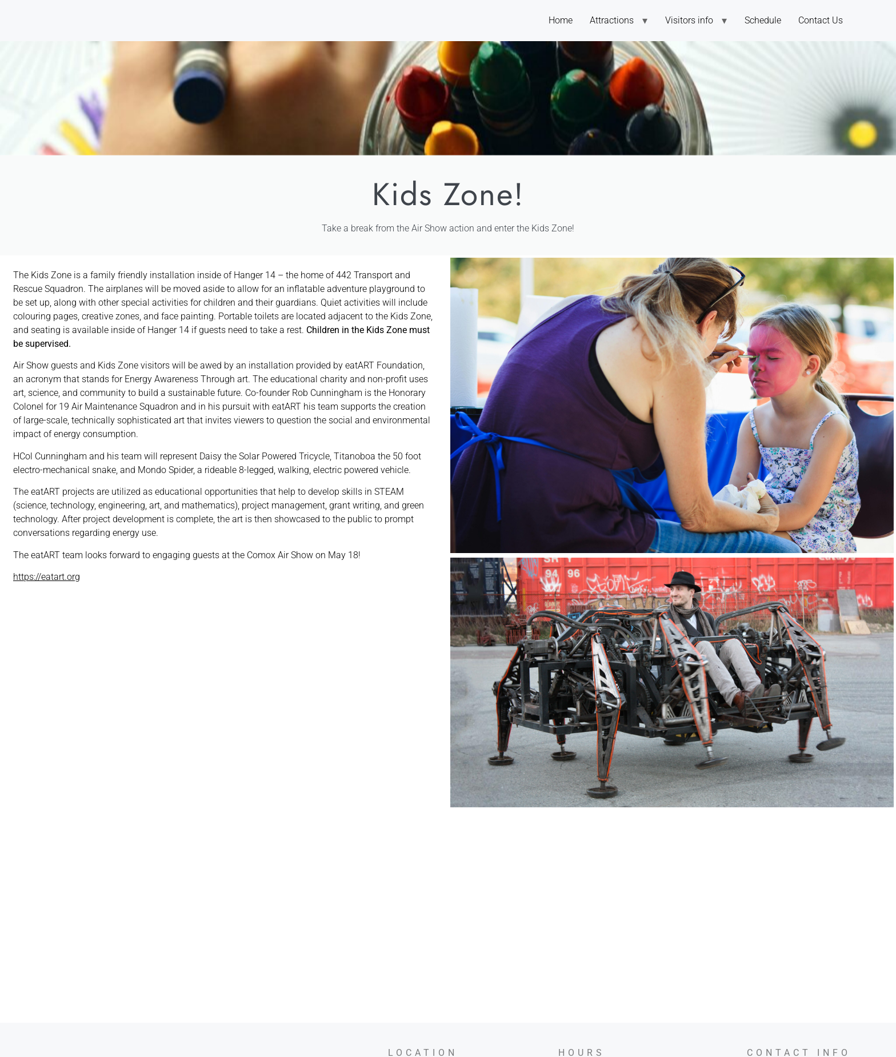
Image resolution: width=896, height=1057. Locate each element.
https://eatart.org (46, 576)
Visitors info (689, 20)
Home (561, 20)
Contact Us (820, 20)
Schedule (763, 20)
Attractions (612, 20)
